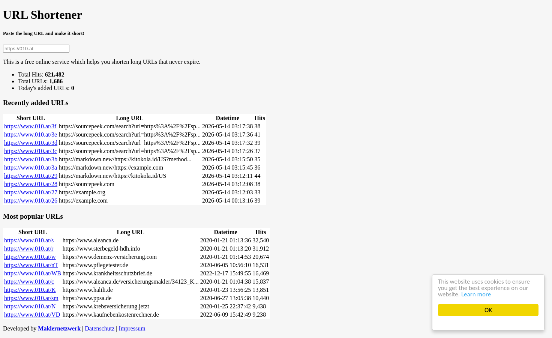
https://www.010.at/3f (30, 126)
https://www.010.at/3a (30, 167)
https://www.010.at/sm (31, 298)
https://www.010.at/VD (32, 314)
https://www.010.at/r (28, 248)
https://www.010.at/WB (32, 273)
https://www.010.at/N (30, 306)
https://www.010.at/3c (30, 151)
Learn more (476, 294)
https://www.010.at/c (29, 281)
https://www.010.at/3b (30, 159)
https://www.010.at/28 (30, 184)
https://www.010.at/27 (30, 192)
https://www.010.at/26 (30, 200)
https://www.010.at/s (29, 240)
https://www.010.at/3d (30, 143)
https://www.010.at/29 (30, 176)
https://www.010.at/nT (31, 265)
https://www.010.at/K (30, 290)
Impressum (132, 328)
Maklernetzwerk (59, 328)
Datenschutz (99, 328)
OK (488, 310)
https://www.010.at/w (30, 257)
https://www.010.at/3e (30, 134)
